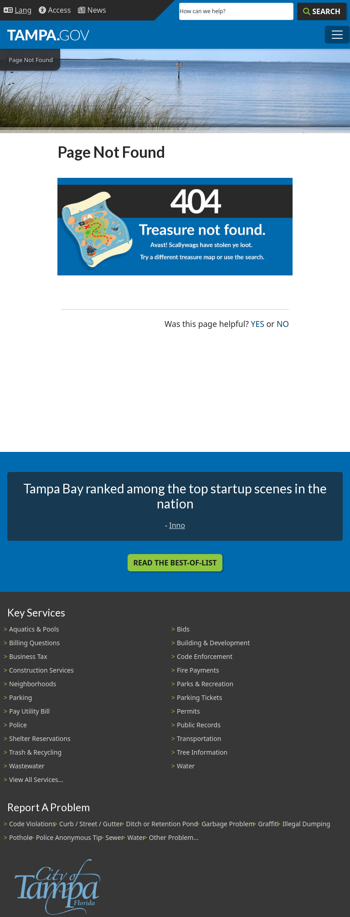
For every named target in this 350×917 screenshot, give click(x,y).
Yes (257, 323)
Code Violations (32, 823)
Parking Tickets (199, 697)
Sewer (114, 837)
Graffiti (268, 823)
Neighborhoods (32, 683)
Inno (177, 525)
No (283, 323)
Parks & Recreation (205, 683)
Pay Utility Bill (29, 711)
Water (186, 766)
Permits (188, 711)
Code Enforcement (204, 656)
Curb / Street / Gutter (91, 823)
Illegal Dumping (306, 823)
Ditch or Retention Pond (162, 823)
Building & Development (213, 642)
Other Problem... (174, 837)
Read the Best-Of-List (175, 563)
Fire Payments (198, 670)
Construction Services (41, 670)
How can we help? (203, 11)
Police (18, 724)
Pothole (20, 837)
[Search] (321, 11)
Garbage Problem (227, 823)
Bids (183, 629)
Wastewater (27, 766)
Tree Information (202, 752)
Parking (20, 697)
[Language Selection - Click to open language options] (17, 10)
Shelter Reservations (40, 738)
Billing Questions (34, 642)
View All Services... (36, 779)
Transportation (199, 738)
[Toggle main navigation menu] (337, 35)
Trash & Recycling (35, 752)
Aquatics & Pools (34, 629)
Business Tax (28, 656)
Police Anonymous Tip (69, 837)
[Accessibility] (54, 10)
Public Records (199, 724)
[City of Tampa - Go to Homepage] (48, 34)
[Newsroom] (91, 10)
